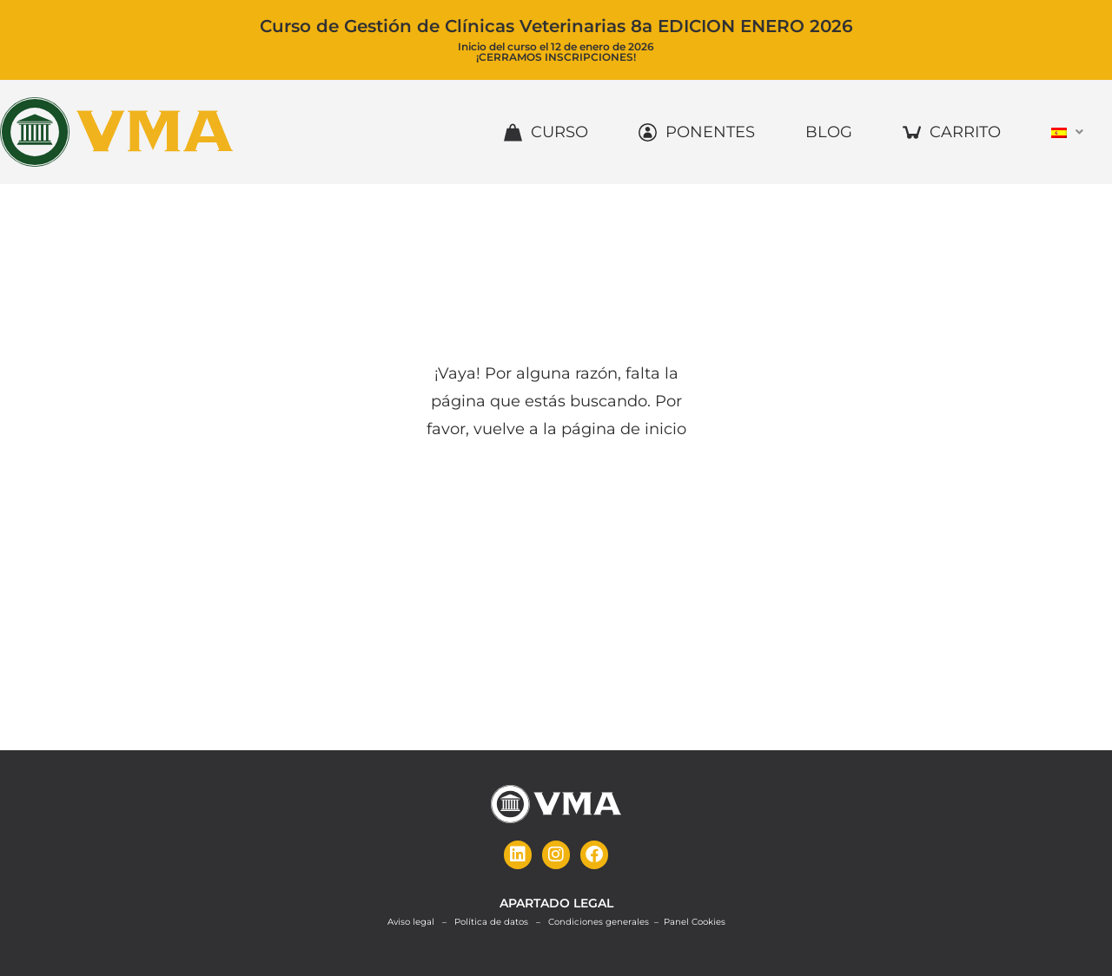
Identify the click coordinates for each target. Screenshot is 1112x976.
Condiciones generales (598, 920)
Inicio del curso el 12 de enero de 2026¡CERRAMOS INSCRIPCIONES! (556, 51)
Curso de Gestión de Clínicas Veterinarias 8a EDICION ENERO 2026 (556, 26)
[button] (1069, 131)
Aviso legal (410, 920)
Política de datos (491, 920)
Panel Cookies (694, 920)
